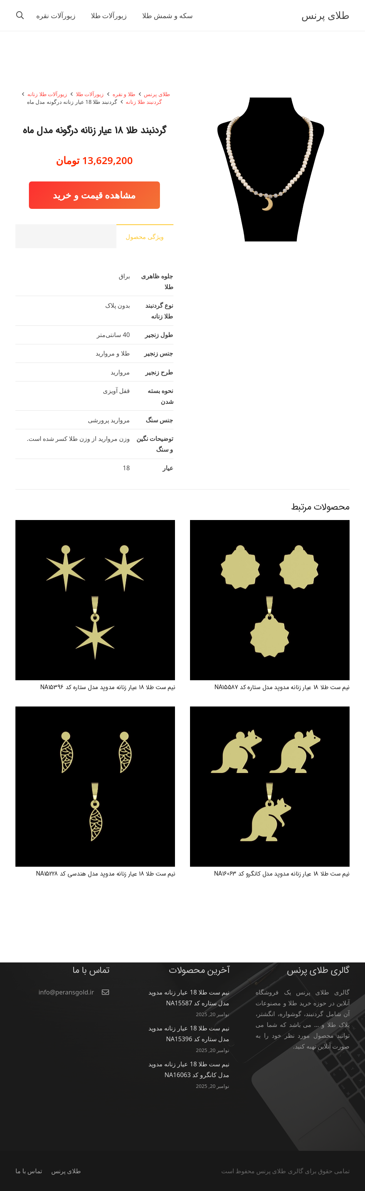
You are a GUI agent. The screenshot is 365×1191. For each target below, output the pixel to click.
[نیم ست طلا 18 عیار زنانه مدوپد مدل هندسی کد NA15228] (95, 712)
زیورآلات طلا (90, 94)
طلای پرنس (157, 94)
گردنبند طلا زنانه (143, 101)
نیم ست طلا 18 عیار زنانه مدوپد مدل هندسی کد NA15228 (105, 874)
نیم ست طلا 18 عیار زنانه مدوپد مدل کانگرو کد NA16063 (282, 874)
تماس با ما (28, 1171)
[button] (20, 15)
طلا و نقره (124, 94)
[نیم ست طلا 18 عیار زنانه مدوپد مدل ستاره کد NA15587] (270, 525)
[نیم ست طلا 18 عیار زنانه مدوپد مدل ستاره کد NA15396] (95, 525)
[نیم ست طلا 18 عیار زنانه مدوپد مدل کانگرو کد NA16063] (270, 712)
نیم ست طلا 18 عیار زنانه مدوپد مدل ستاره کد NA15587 (282, 687)
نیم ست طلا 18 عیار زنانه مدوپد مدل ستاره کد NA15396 (107, 687)
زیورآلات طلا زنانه (47, 94)
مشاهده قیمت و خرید (94, 194)
